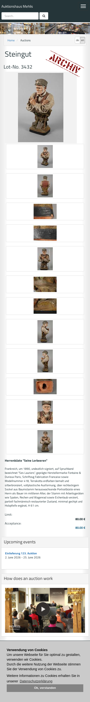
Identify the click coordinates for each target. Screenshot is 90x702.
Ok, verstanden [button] (45, 688)
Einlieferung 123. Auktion (21, 553)
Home (11, 40)
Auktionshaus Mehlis (17, 6)
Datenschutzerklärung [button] (36, 681)
